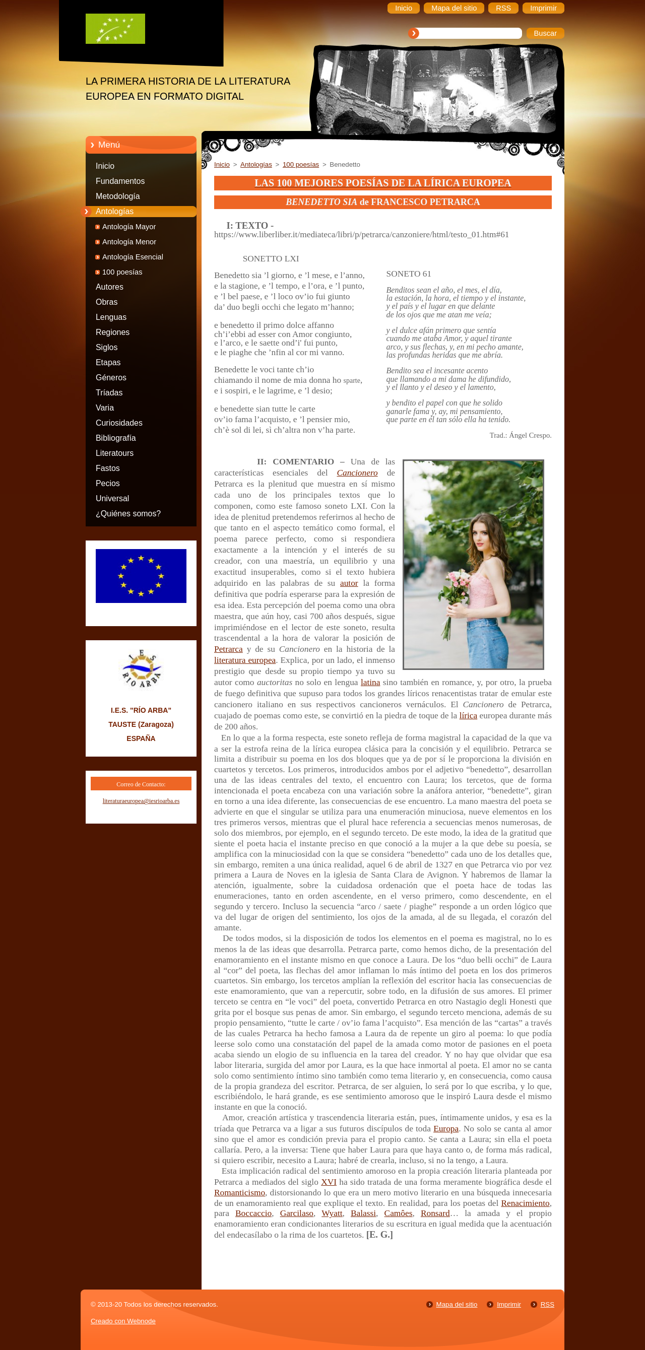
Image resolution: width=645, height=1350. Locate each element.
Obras (106, 302)
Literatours (115, 453)
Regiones (113, 332)
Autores (109, 287)
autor (349, 583)
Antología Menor (129, 242)
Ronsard (435, 1213)
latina (370, 682)
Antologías (115, 211)
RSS (547, 1304)
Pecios (108, 483)
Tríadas (109, 392)
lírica (469, 715)
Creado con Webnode (123, 1321)
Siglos (106, 347)
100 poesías (122, 272)
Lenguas (111, 317)
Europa (446, 1128)
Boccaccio (253, 1213)
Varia (105, 407)
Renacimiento (525, 1203)
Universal (112, 498)
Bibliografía (116, 438)
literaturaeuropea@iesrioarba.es (141, 800)
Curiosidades (119, 423)
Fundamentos (120, 181)
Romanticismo (239, 1192)
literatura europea (245, 660)
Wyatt (331, 1213)
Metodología (118, 196)
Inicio (105, 166)
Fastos (108, 468)
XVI (329, 1182)
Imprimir (509, 1304)
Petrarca (228, 649)
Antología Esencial (132, 257)
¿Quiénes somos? (128, 513)
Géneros (111, 377)
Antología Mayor (129, 227)
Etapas (108, 362)
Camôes (398, 1213)
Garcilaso (296, 1213)
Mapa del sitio (457, 1304)
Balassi (363, 1213)
